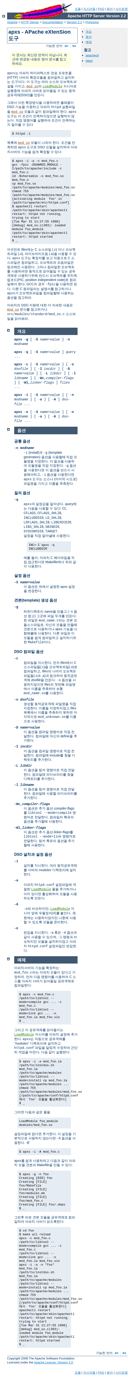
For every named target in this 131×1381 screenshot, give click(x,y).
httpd (89, 61)
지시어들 (89, 9)
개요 (89, 31)
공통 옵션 (22, 441)
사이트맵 (121, 9)
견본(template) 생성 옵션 (35, 600)
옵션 (89, 37)
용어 (110, 9)
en (66, 46)
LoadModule (52, 86)
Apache (12, 22)
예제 (89, 42)
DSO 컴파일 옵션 (29, 652)
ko (74, 46)
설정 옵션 (22, 576)
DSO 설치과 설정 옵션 (33, 854)
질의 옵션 (22, 493)
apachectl (92, 55)
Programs (92, 22)
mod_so (32, 86)
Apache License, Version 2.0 (53, 1362)
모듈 (78, 9)
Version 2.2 (74, 22)
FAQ (101, 9)
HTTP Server (30, 22)
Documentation (52, 22)
